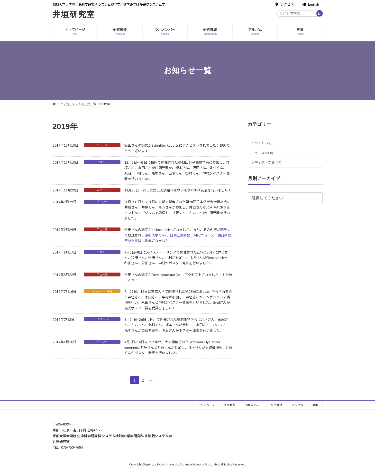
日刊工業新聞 (180, 235)
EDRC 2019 (205, 252)
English (310, 4)
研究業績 (277, 405)
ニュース (102, 145)
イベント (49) (261, 143)
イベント (102, 162)
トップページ (206, 405)
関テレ (225, 229)
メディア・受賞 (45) (266, 163)
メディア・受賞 (102, 291)
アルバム (297, 405)
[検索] (319, 13)
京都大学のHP (155, 235)
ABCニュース (204, 235)
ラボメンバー (253, 405)
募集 (315, 405)
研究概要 (229, 405)
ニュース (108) (262, 153)
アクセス (284, 4)
